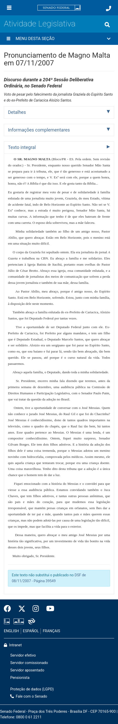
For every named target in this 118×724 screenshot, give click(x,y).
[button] (59, 39)
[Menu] (9, 8)
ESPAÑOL (31, 631)
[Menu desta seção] (8, 39)
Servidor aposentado (27, 670)
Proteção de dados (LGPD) (32, 689)
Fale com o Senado (28, 696)
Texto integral (22, 147)
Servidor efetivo (23, 655)
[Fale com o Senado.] (108, 8)
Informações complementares (39, 130)
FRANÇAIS (51, 631)
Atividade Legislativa (40, 23)
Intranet (13, 645)
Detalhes (17, 112)
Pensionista (20, 678)
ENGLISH (11, 631)
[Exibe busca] (107, 24)
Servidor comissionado (29, 663)
